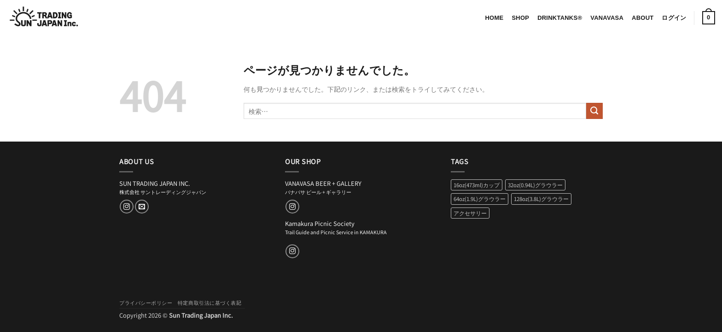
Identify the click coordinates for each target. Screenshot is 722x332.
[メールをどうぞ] (142, 206)
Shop (520, 17)
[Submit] (594, 111)
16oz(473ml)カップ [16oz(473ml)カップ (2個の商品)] (477, 185)
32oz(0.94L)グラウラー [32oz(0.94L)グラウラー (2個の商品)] (535, 185)
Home (494, 17)
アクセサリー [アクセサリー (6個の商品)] (470, 213)
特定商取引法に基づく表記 (210, 302)
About (642, 17)
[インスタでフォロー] (127, 206)
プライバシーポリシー (146, 302)
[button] (674, 18)
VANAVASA (606, 17)
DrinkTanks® (559, 17)
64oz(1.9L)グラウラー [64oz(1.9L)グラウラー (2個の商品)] (480, 198)
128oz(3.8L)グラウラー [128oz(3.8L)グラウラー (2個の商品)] (541, 198)
